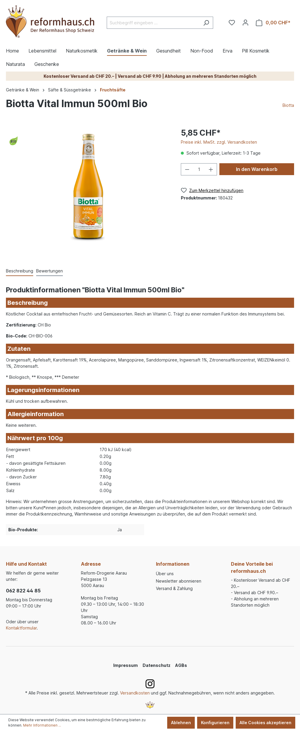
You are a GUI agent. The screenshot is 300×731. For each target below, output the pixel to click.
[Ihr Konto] (245, 22)
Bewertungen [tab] (49, 270)
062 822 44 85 (23, 591)
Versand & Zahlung (174, 588)
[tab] (19, 271)
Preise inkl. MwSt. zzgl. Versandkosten (219, 142)
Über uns (165, 573)
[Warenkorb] (273, 22)
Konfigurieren (215, 722)
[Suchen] (206, 23)
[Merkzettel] (232, 22)
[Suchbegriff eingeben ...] (153, 23)
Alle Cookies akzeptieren (265, 722)
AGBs (181, 665)
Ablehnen (181, 722)
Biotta (288, 105)
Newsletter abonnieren (178, 580)
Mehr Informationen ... (42, 725)
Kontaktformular (21, 627)
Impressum (125, 665)
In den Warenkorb (256, 169)
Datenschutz (156, 665)
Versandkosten (135, 692)
